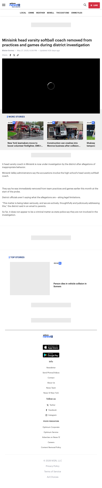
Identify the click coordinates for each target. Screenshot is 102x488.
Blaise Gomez (8, 51)
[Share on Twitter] (14, 55)
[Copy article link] (18, 55)
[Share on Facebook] (10, 55)
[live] (94, 5)
